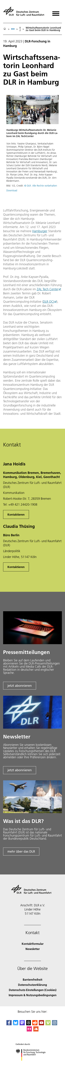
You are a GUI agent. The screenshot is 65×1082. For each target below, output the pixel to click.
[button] (32, 145)
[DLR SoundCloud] (35, 1030)
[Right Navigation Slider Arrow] (54, 111)
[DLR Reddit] (34, 1024)
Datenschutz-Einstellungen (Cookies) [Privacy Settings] (32, 990)
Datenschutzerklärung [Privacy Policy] (32, 985)
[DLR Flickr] (29, 1030)
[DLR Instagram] (54, 1024)
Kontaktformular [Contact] (33, 943)
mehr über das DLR (21, 851)
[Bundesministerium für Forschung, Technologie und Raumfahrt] (32, 1064)
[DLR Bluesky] (15, 1024)
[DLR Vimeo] (48, 1024)
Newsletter (32, 949)
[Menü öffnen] (56, 12)
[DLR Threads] (28, 1024)
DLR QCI (48, 302)
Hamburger (39, 231)
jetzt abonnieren (19, 686)
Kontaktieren (16, 514)
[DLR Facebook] (9, 1024)
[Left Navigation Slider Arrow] (11, 111)
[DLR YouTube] (41, 1024)
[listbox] (13, 29)
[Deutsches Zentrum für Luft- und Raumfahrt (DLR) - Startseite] (25, 13)
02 (20, 29)
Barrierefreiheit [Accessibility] (32, 979)
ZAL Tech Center (47, 289)
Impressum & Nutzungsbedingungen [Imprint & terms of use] (33, 995)
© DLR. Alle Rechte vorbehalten (40, 185)
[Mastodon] (22, 1024)
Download (11, 190)
